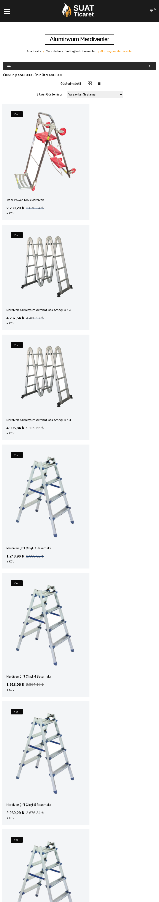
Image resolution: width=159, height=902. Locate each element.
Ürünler (12, 736)
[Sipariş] (95, 94)
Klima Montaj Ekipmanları (24, 830)
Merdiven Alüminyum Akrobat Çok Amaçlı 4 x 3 (115, 177)
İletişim (12, 751)
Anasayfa (13, 720)
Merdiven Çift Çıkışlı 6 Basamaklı (28, 623)
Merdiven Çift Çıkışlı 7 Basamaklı (108, 623)
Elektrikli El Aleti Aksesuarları (26, 790)
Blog (10, 743)
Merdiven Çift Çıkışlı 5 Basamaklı (108, 510)
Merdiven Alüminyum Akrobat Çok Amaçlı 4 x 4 (36, 284)
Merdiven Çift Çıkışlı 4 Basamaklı (28, 510)
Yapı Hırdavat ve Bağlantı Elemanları (71, 51)
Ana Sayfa (34, 51)
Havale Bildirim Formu (22, 758)
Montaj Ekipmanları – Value (25, 823)
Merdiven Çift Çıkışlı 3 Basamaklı (28, 397)
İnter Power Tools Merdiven (25, 186)
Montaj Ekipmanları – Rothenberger (31, 815)
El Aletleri (13, 783)
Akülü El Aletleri (17, 775)
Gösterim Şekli (70, 84)
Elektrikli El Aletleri (19, 798)
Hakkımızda (15, 728)
